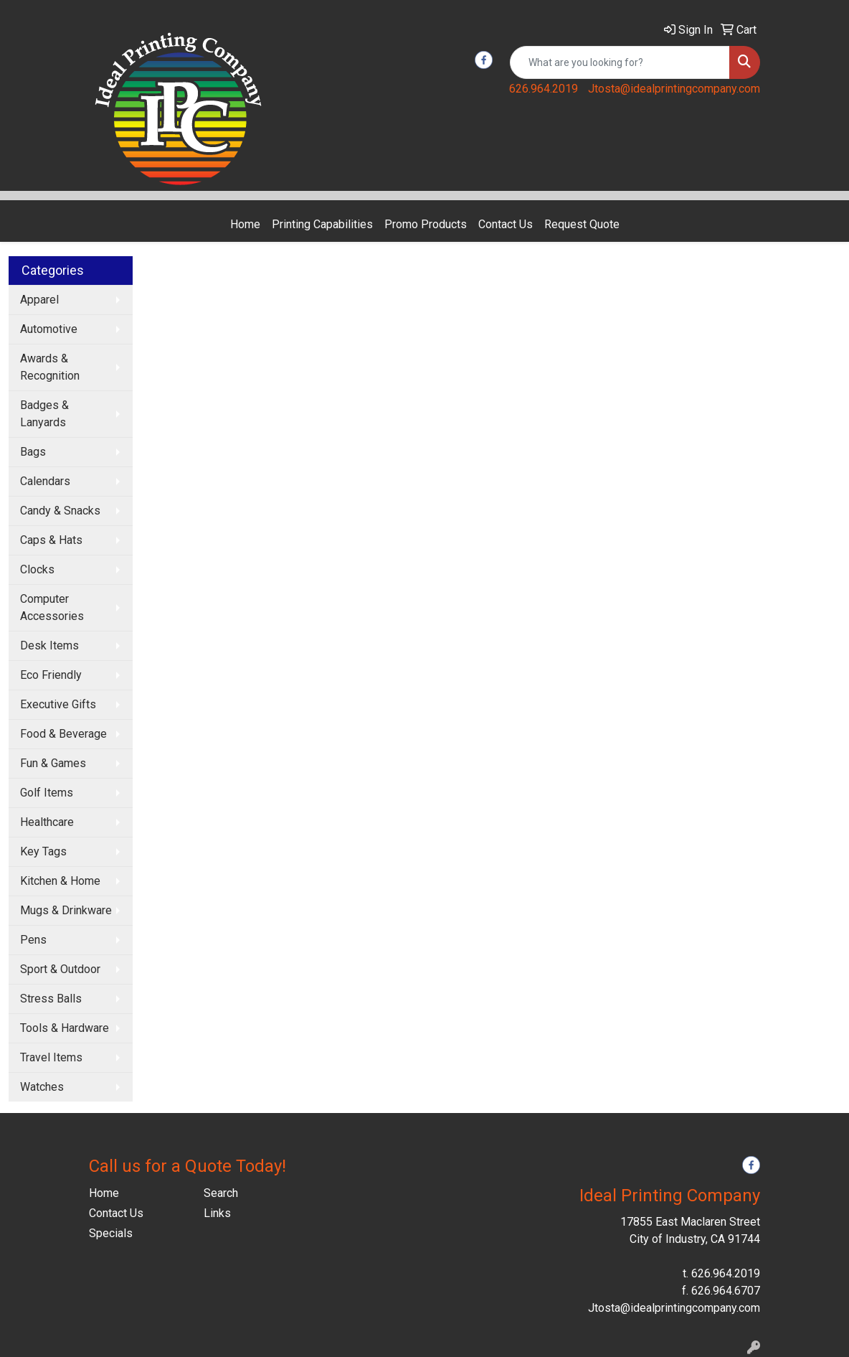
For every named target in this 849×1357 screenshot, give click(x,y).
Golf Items (46, 792)
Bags (33, 452)
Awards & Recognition (50, 367)
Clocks (37, 569)
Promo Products (425, 224)
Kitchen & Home (60, 881)
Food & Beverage (63, 734)
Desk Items (49, 645)
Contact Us (505, 224)
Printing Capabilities (322, 224)
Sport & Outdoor (60, 969)
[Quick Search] (620, 62)
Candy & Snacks (60, 510)
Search (221, 1193)
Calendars (45, 481)
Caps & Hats (51, 540)
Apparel (39, 299)
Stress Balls (51, 998)
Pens (33, 940)
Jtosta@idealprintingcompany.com (674, 88)
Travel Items (51, 1057)
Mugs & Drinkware (66, 910)
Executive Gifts (58, 704)
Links (217, 1213)
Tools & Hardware (64, 1028)
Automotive (48, 329)
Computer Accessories (52, 607)
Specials (111, 1233)
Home (245, 224)
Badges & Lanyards (44, 413)
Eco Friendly (51, 675)
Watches (42, 1087)
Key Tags (43, 851)
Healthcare (47, 822)
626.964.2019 (543, 88)
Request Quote (582, 224)
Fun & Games (53, 763)
